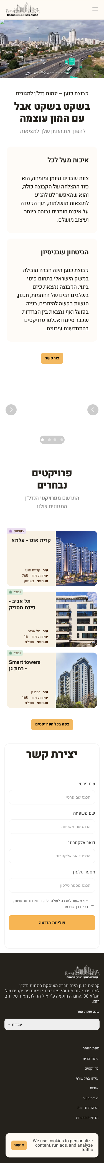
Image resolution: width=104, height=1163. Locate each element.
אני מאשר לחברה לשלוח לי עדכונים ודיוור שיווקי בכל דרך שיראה (50, 904)
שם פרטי (86, 784)
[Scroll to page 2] (55, 440)
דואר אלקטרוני (81, 842)
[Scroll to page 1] (61, 440)
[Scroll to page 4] (43, 440)
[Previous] (92, 409)
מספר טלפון (84, 872)
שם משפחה (84, 813)
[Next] (11, 409)
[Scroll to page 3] (49, 440)
